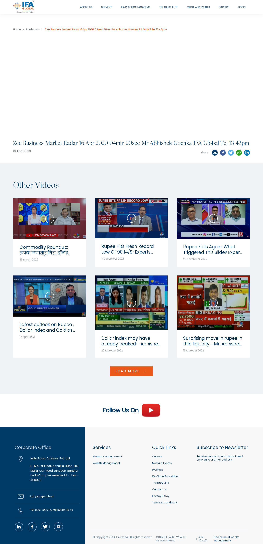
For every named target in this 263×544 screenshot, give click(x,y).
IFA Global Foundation (166, 476)
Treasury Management (107, 456)
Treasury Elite (168, 7)
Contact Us (159, 489)
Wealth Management (106, 463)
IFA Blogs (157, 469)
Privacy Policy (160, 496)
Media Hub (33, 29)
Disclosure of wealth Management (226, 539)
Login (241, 7)
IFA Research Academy (135, 7)
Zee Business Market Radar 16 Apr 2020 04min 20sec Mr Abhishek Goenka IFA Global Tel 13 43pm (106, 29)
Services (106, 7)
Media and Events (198, 7)
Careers (224, 7)
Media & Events (162, 463)
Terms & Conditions (165, 502)
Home (17, 29)
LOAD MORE (131, 371)
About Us (86, 7)
